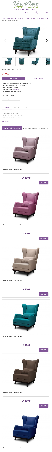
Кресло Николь (44, 18)
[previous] (5, 40)
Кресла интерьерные (31, 18)
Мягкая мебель (19, 18)
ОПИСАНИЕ (7, 107)
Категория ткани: (8, 95)
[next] (46, 40)
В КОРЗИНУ (13, 78)
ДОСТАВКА (16, 107)
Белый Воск (16, 89)
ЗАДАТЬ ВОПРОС (38, 78)
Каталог (10, 18)
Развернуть (5, 121)
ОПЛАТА (25, 107)
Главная (4, 18)
